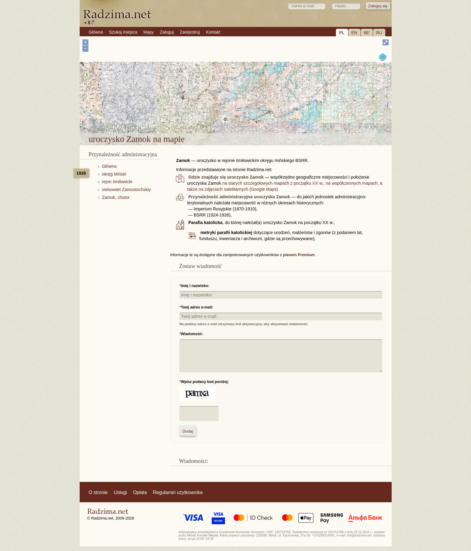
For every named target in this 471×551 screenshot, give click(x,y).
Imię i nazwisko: (195, 286)
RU (379, 32)
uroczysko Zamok (260, 117)
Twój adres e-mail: (197, 307)
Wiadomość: (192, 334)
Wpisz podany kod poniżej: (205, 382)
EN (354, 32)
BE (367, 32)
